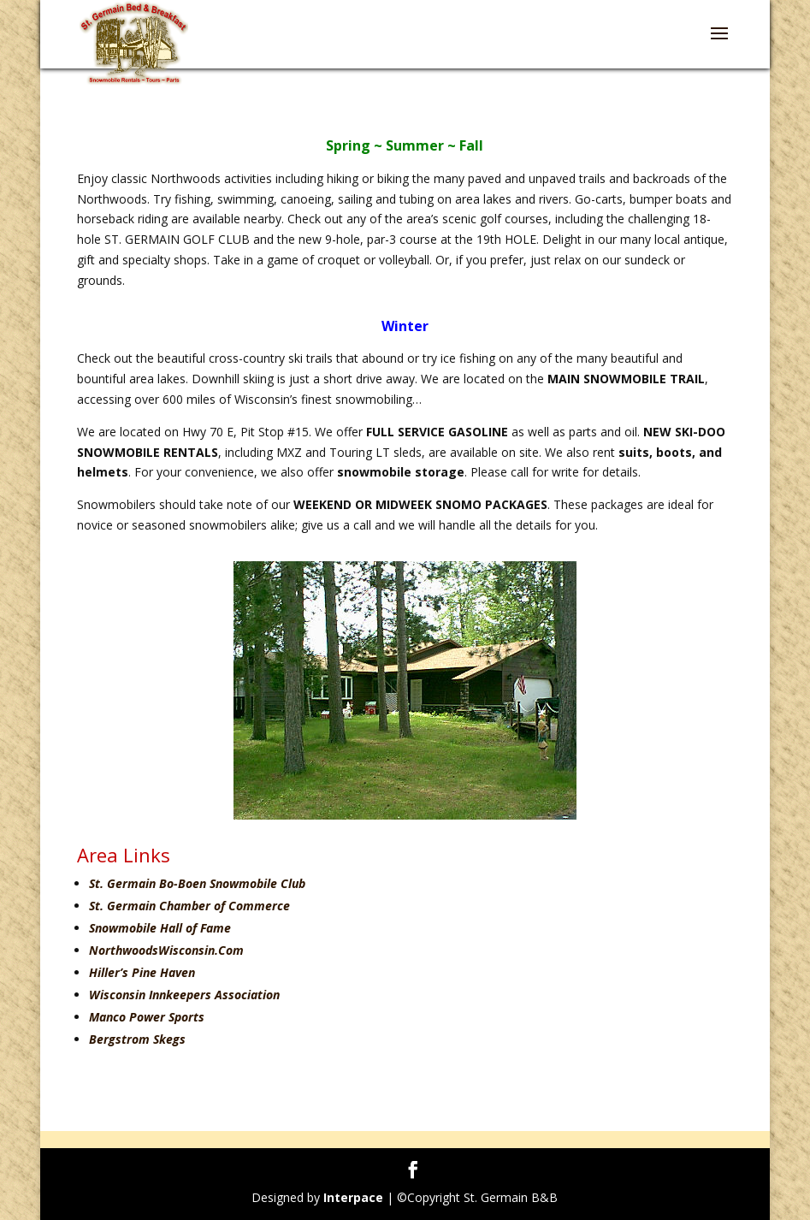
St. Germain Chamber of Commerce (189, 905)
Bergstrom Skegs (137, 1039)
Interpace (353, 1197)
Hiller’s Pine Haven (142, 972)
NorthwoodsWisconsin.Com (166, 950)
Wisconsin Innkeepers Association (184, 994)
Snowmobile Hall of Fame (160, 928)
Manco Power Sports (146, 1017)
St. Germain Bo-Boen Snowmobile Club (197, 883)
